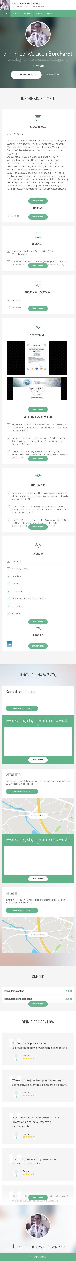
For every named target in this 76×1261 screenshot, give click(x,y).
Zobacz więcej (38, 201)
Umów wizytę (38, 1257)
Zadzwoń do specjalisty (21, 708)
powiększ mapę (38, 816)
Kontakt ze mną (53, 75)
